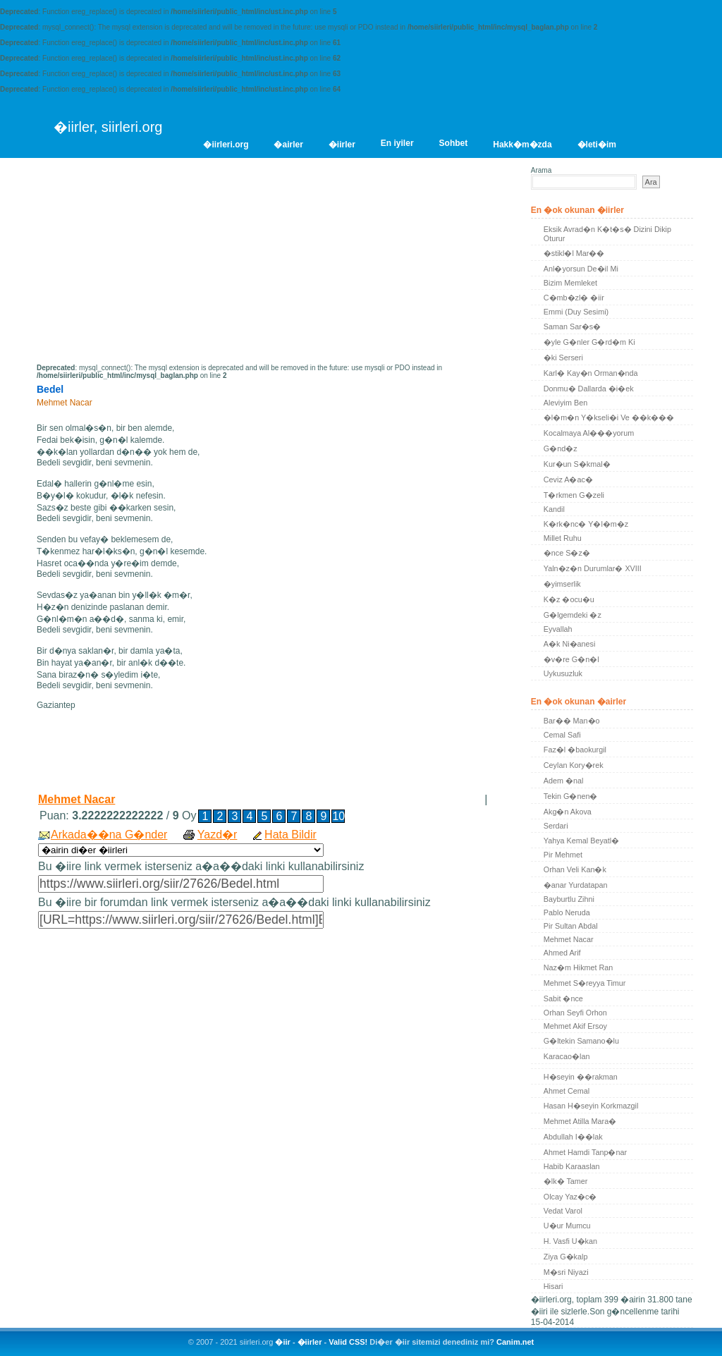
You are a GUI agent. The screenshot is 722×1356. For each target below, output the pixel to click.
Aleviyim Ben (565, 402)
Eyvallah (558, 629)
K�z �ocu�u (569, 599)
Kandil (554, 509)
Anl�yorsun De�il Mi (581, 268)
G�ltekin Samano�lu (581, 1041)
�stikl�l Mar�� (574, 253)
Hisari (553, 1286)
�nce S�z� (567, 553)
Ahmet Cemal (566, 1091)
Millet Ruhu (563, 538)
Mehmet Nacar (76, 799)
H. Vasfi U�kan (570, 1241)
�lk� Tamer (566, 1181)
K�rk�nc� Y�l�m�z (586, 524)
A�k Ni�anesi (570, 644)
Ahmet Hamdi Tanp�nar (585, 1152)
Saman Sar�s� (572, 326)
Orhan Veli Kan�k (575, 869)
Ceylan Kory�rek (574, 765)
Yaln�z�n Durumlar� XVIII (593, 568)
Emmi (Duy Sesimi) (576, 311)
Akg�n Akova (568, 811)
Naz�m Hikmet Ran (578, 967)
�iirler (342, 144)
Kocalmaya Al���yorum (589, 433)
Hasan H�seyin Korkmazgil (591, 1105)
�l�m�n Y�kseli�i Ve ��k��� (609, 417)
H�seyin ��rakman (581, 1077)
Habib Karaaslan (572, 1166)
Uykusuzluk (563, 673)
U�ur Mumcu (567, 1225)
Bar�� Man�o (572, 720)
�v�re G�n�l (571, 659)
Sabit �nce (563, 998)
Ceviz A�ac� (568, 479)
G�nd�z (560, 448)
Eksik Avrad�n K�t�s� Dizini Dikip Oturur (607, 234)
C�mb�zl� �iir (574, 297)
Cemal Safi (562, 735)
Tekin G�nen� (571, 796)
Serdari (556, 825)
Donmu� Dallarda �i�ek (589, 388)
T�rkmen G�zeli (574, 495)
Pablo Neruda (567, 912)
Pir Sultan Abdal (571, 926)
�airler (288, 144)
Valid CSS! (348, 1342)
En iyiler (397, 143)
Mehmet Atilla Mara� (580, 1121)
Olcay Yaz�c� (570, 1196)
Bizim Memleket (570, 283)
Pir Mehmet (563, 854)
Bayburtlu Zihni (569, 899)
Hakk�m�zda (522, 144)
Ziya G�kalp (566, 1256)
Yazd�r (217, 835)
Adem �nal (564, 780)
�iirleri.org (225, 144)
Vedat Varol (563, 1211)
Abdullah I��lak (573, 1136)
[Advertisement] (155, 265)
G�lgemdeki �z (572, 615)
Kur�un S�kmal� (577, 464)
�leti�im (596, 144)
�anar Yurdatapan (576, 885)
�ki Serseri (563, 357)
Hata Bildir (290, 835)
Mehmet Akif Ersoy (575, 1026)
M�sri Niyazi (566, 1272)
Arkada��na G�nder (109, 835)
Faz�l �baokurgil (575, 749)
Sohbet (453, 143)
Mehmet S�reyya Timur (585, 983)
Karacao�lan (567, 1056)
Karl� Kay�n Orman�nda (591, 373)
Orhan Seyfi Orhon (575, 1012)
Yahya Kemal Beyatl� (581, 840)
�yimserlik (562, 584)
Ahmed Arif (562, 952)
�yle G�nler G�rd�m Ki (589, 342)
